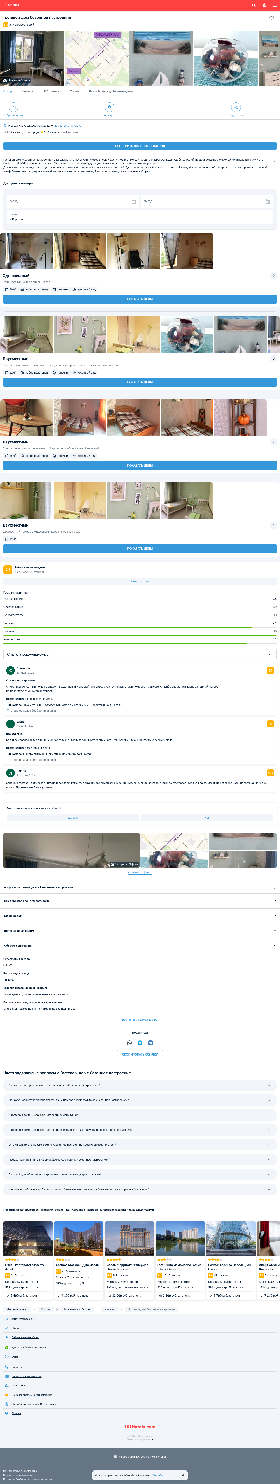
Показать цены (140, 299)
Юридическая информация (18, 1475)
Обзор (8, 91)
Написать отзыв (140, 581)
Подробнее (159, 1475)
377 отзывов (51, 91)
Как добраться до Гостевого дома (111, 91)
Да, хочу (73, 817)
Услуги (74, 91)
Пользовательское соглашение (20, 1470)
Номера (27, 91)
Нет (207, 817)
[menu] (275, 5)
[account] (264, 5)
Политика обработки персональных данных (27, 1479)
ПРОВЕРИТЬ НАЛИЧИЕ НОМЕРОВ (140, 146)
